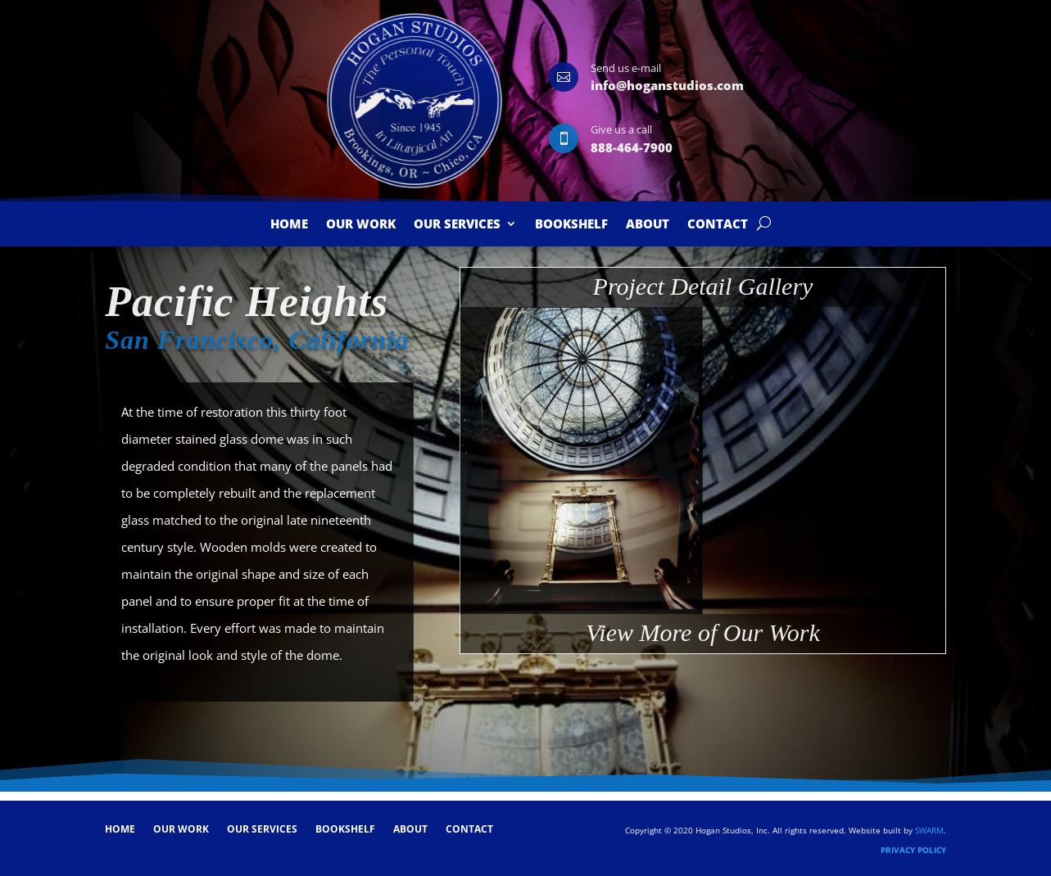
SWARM (929, 830)
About (647, 225)
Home (289, 225)
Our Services (457, 225)
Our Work (361, 225)
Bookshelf (571, 225)
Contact (717, 225)
